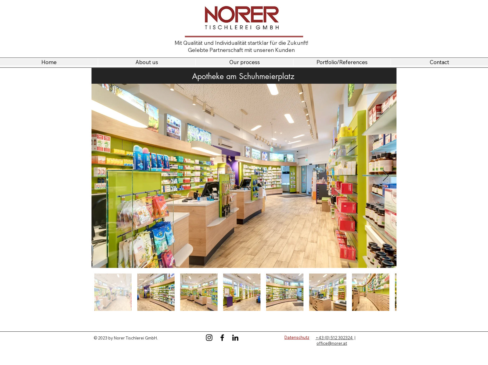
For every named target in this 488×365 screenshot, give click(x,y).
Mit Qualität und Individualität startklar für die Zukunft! (241, 43)
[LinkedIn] (235, 337)
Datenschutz (296, 337)
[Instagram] (209, 337)
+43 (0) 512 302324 (335, 337)
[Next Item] (385, 176)
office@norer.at (332, 343)
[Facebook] (222, 337)
